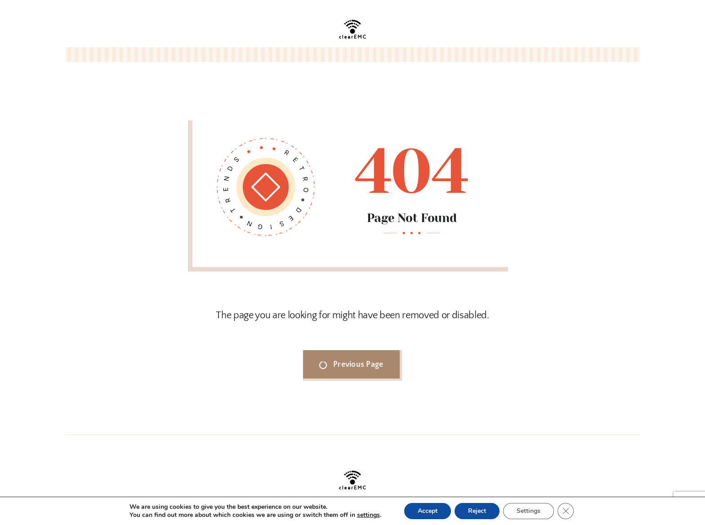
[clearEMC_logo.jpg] (352, 15)
